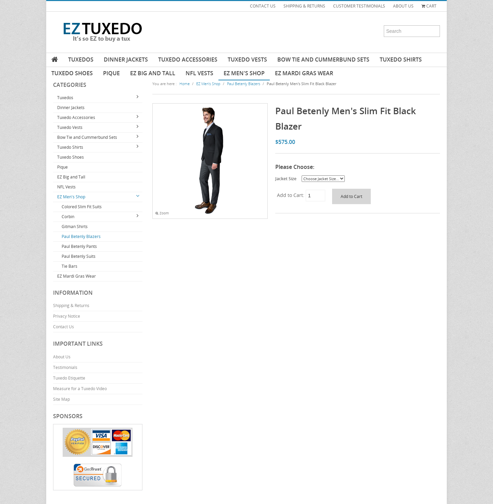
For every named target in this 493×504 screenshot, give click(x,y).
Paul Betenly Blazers (81, 236)
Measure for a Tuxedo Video (80, 389)
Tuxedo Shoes (72, 73)
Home (184, 83)
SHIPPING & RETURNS (304, 6)
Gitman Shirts (75, 226)
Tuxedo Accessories (187, 59)
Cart (429, 6)
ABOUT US (403, 6)
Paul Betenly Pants (79, 246)
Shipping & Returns (71, 305)
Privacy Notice (66, 316)
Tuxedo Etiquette (69, 378)
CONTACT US (263, 6)
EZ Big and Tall (152, 73)
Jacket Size (285, 178)
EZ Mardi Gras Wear (304, 73)
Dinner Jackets (126, 59)
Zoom (162, 213)
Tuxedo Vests (247, 59)
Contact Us (63, 327)
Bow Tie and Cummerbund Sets (323, 59)
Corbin (68, 217)
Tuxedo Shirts (401, 59)
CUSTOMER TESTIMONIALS (359, 6)
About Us (62, 357)
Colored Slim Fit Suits (82, 207)
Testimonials (65, 367)
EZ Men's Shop (244, 73)
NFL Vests (199, 73)
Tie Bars (69, 266)
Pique (111, 73)
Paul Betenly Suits (79, 256)
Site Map (61, 399)
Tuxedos (80, 59)
